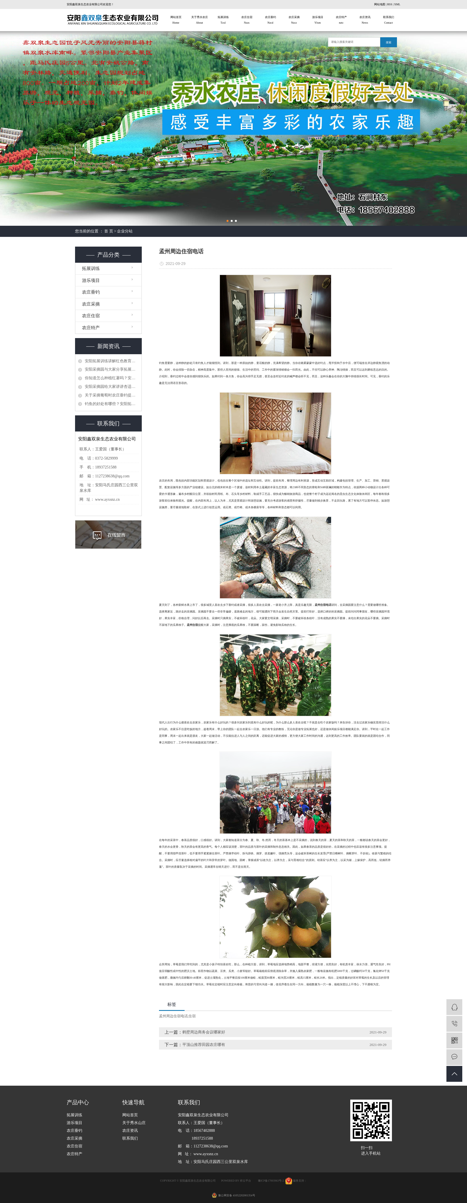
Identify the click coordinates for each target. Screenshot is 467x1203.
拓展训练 (223, 21)
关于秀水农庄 (199, 21)
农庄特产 (341, 21)
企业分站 (125, 231)
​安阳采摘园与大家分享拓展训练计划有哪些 (112, 369)
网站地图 (379, 4)
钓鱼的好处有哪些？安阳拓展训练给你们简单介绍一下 (112, 404)
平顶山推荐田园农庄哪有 (203, 1045)
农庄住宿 (247, 21)
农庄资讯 (365, 21)
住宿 (192, 1016)
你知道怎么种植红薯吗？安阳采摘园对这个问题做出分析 (112, 378)
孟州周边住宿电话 (173, 1016)
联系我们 (388, 21)
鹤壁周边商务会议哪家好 (203, 1032)
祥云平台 (245, 1180)
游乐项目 (317, 21)
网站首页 (176, 21)
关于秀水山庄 (134, 1123)
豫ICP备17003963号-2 (271, 1180)
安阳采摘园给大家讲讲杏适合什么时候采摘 (112, 387)
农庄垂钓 (270, 21)
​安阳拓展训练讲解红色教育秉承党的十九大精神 (112, 361)
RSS (389, 4)
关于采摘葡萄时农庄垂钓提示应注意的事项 (112, 395)
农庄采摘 (294, 21)
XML (397, 4)
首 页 (108, 231)
